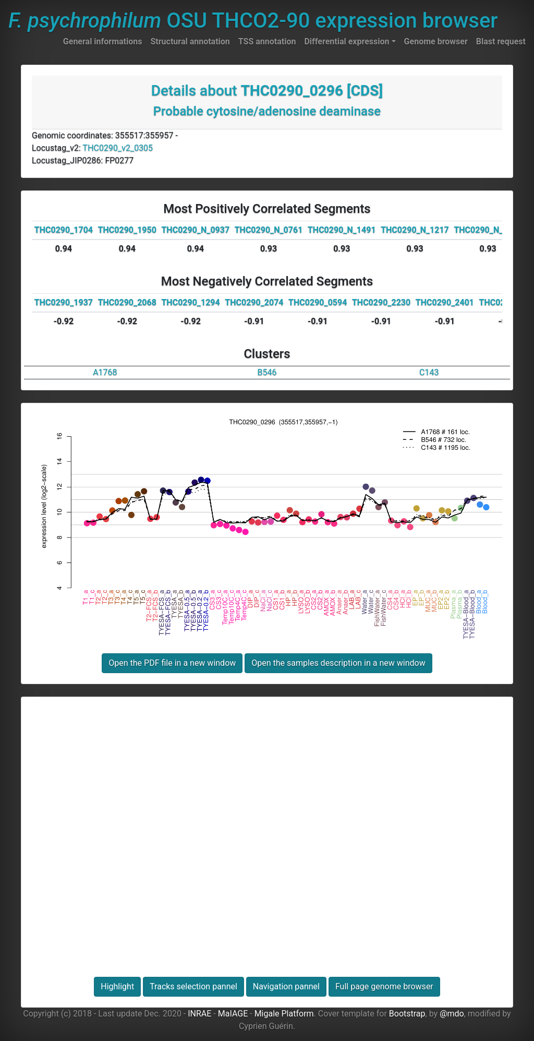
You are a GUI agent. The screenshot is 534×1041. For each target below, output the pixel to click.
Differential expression (346, 41)
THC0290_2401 (445, 302)
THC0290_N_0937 (195, 230)
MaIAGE (233, 1014)
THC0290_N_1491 (342, 230)
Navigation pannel (286, 986)
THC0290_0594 (317, 302)
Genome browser (436, 41)
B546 (267, 372)
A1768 (105, 372)
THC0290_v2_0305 (118, 148)
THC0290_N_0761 (269, 230)
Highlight (117, 986)
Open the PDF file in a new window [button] (172, 663)
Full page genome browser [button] (384, 986)
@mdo (452, 1014)
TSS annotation (267, 41)
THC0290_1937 (63, 302)
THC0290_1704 (63, 230)
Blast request (501, 41)
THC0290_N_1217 (415, 230)
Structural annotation (189, 41)
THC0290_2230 (381, 302)
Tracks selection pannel (193, 986)
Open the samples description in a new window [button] (338, 663)
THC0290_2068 (127, 302)
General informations (102, 41)
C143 (429, 372)
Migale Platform (284, 1014)
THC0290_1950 (127, 230)
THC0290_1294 (190, 302)
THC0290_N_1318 (488, 230)
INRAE (199, 1014)
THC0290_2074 (254, 302)
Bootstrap (407, 1014)
